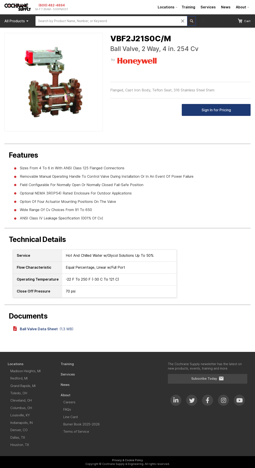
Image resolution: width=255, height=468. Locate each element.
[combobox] (111, 21)
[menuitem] (167, 7)
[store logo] (17, 7)
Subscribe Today (207, 379)
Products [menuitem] (17, 21)
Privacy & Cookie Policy (127, 460)
